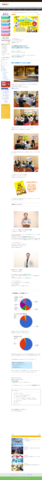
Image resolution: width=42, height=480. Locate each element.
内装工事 (3, 115)
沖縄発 (8, 92)
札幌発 (6, 92)
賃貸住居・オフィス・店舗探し (6, 112)
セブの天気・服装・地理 (5, 72)
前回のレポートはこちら (15, 88)
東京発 (3, 91)
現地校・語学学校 (13, 14)
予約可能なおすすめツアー (5, 59)
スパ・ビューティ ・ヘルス (5, 65)
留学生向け (25, 9)
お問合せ (28, 474)
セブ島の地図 (4, 74)
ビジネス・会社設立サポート (6, 111)
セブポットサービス (12, 474)
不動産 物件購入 (4, 69)
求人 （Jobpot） (4, 107)
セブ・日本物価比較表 (5, 76)
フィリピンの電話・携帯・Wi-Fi (6, 79)
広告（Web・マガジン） (5, 106)
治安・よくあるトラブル (5, 80)
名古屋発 (8, 91)
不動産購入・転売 (4, 114)
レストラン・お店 (4, 62)
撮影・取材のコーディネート (6, 116)
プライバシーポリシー (23, 474)
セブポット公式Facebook (15, 409)
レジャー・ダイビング (5, 63)
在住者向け (20, 9)
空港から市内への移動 (5, 78)
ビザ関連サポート (4, 108)
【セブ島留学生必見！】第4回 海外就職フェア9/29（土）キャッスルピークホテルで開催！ (24, 12)
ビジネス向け (31, 9)
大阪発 (5, 91)
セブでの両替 (4, 75)
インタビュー (5, 49)
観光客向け (14, 9)
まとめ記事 (37, 9)
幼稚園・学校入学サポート (5, 110)
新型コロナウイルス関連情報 (6, 9)
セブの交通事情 (4, 77)
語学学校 (3, 66)
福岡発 (3, 92)
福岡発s (4, 95)
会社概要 (31, 474)
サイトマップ (17, 474)
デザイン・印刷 (4, 117)
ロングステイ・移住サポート (6, 109)
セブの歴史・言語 (5, 73)
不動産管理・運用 (4, 113)
